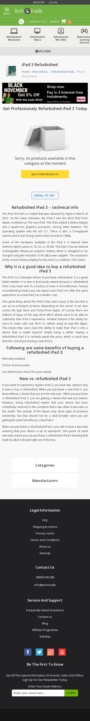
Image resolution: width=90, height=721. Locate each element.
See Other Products (45, 174)
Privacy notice (45, 533)
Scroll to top (44, 195)
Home (25, 72)
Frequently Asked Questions (45, 610)
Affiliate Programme (45, 630)
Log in (53, 2)
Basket (54, 21)
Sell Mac (45, 636)
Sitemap (45, 553)
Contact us (45, 617)
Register (38, 2)
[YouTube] (62, 652)
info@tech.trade (45, 585)
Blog (45, 623)
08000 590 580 (21, 21)
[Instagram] (50, 652)
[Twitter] (39, 652)
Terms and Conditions (45, 540)
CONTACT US (37, 21)
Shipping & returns (45, 527)
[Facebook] (27, 652)
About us (45, 546)
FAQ (45, 520)
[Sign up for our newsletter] (45, 693)
